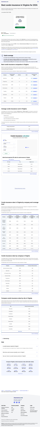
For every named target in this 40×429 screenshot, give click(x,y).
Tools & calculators (4, 410)
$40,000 (5, 143)
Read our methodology (35, 131)
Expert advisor (23, 410)
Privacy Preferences (4, 416)
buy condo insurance (14, 49)
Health (12, 410)
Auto (12, 407)
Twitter (16, 402)
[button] (20, 338)
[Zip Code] (20, 25)
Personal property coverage (7, 142)
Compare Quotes (20, 27)
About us (22, 407)
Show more (20, 331)
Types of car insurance (5, 411)
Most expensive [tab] (11, 159)
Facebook (14, 402)
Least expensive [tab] (28, 159)
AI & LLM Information (24, 415)
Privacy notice (32, 407)
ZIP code (5, 139)
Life (12, 412)
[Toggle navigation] (38, 1)
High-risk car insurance (5, 413)
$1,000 (5, 150)
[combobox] (9, 144)
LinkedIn (19, 402)
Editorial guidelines (24, 412)
